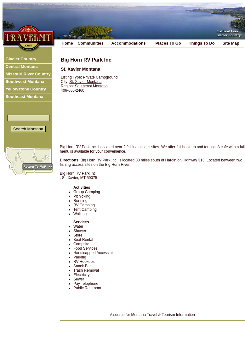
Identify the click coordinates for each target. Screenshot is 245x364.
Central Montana (20, 66)
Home (67, 43)
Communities (90, 43)
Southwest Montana (24, 81)
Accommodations (128, 43)
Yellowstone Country (25, 89)
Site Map (230, 43)
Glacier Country (20, 59)
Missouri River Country (27, 74)
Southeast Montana (23, 96)
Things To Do (202, 43)
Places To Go (168, 43)
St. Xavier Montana (85, 81)
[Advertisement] (184, 96)
